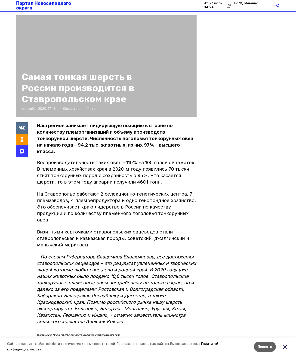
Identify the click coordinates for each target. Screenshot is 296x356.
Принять (265, 347)
